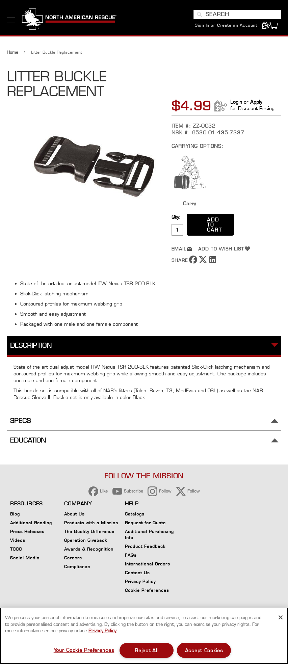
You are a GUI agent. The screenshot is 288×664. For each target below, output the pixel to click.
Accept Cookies (204, 650)
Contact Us (137, 572)
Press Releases (27, 531)
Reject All (146, 650)
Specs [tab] (20, 421)
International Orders (147, 563)
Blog (15, 513)
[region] (144, 636)
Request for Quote (145, 522)
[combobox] (237, 14)
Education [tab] (28, 441)
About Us (74, 513)
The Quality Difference (89, 531)
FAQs (130, 555)
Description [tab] (31, 346)
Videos (17, 540)
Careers (73, 557)
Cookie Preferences (147, 591)
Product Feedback (145, 546)
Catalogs (134, 513)
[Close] (280, 617)
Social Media (25, 557)
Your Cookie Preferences (84, 650)
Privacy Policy (140, 581)
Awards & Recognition (88, 549)
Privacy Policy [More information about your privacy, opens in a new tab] (102, 630)
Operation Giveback (85, 540)
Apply (256, 103)
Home (12, 52)
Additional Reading (31, 522)
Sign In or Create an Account (226, 25)
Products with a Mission (91, 522)
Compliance (77, 566)
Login (236, 103)
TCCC (16, 549)
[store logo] (69, 19)
